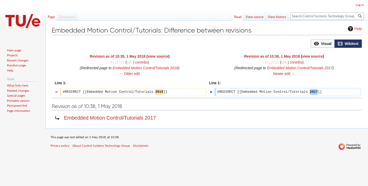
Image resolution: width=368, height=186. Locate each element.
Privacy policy (60, 146)
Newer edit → (284, 74)
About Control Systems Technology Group (101, 146)
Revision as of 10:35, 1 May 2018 (117, 56)
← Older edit (129, 74)
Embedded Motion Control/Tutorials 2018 (145, 68)
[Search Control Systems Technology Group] (327, 16)
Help (354, 28)
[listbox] (336, 44)
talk (129, 62)
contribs (141, 62)
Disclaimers (141, 146)
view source (158, 56)
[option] (322, 44)
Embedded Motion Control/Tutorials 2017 (299, 68)
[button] (323, 44)
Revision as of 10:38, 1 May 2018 (272, 56)
